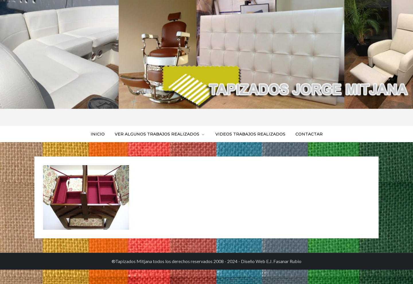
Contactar (309, 134)
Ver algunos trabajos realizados (160, 134)
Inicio (98, 134)
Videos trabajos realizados (250, 134)
